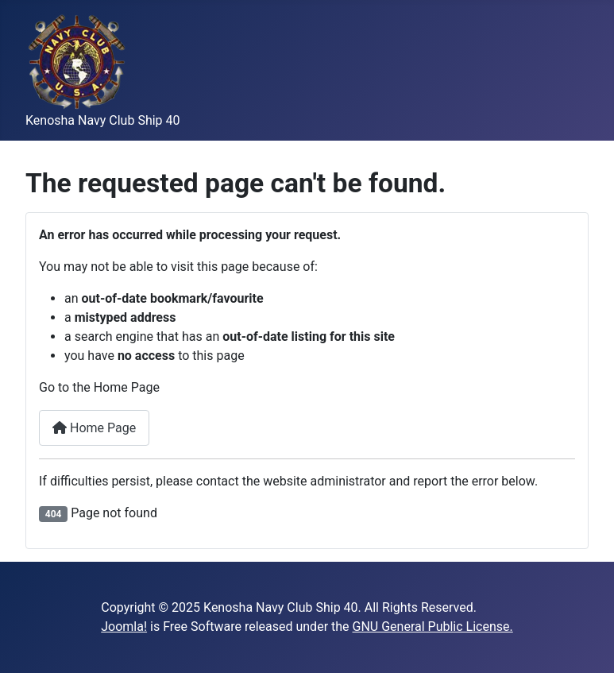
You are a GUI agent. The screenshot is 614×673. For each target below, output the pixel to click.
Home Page (94, 427)
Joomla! (124, 626)
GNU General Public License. (433, 626)
